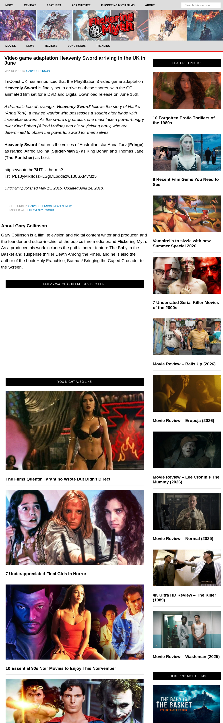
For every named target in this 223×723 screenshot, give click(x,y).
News (69, 206)
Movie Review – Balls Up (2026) (184, 364)
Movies (59, 206)
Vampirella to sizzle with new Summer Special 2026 (182, 243)
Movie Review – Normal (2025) (183, 538)
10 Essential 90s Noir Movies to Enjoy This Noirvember (61, 668)
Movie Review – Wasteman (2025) (186, 656)
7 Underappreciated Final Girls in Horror (46, 573)
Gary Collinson (40, 206)
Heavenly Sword (41, 210)
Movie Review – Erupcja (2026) (183, 420)
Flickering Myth (111, 25)
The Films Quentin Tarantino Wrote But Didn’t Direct (58, 479)
